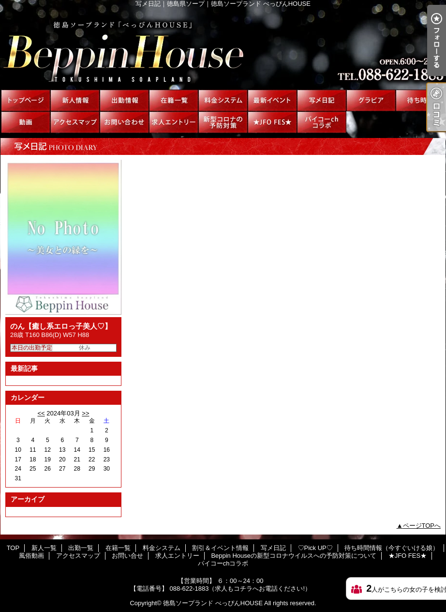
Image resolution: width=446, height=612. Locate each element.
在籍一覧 (173, 100)
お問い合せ (124, 122)
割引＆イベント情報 (272, 100)
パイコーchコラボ (321, 122)
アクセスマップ (75, 122)
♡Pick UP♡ (371, 100)
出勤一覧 (124, 100)
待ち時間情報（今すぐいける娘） (420, 100)
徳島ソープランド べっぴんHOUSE (213, 603)
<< (41, 413)
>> (85, 413)
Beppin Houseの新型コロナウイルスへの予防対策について (223, 122)
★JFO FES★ (272, 122)
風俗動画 (25, 122)
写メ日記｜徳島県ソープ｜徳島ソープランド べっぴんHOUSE (223, 48)
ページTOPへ (422, 525)
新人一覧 (75, 100)
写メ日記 (321, 100)
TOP (25, 100)
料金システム (223, 100)
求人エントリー (173, 122)
